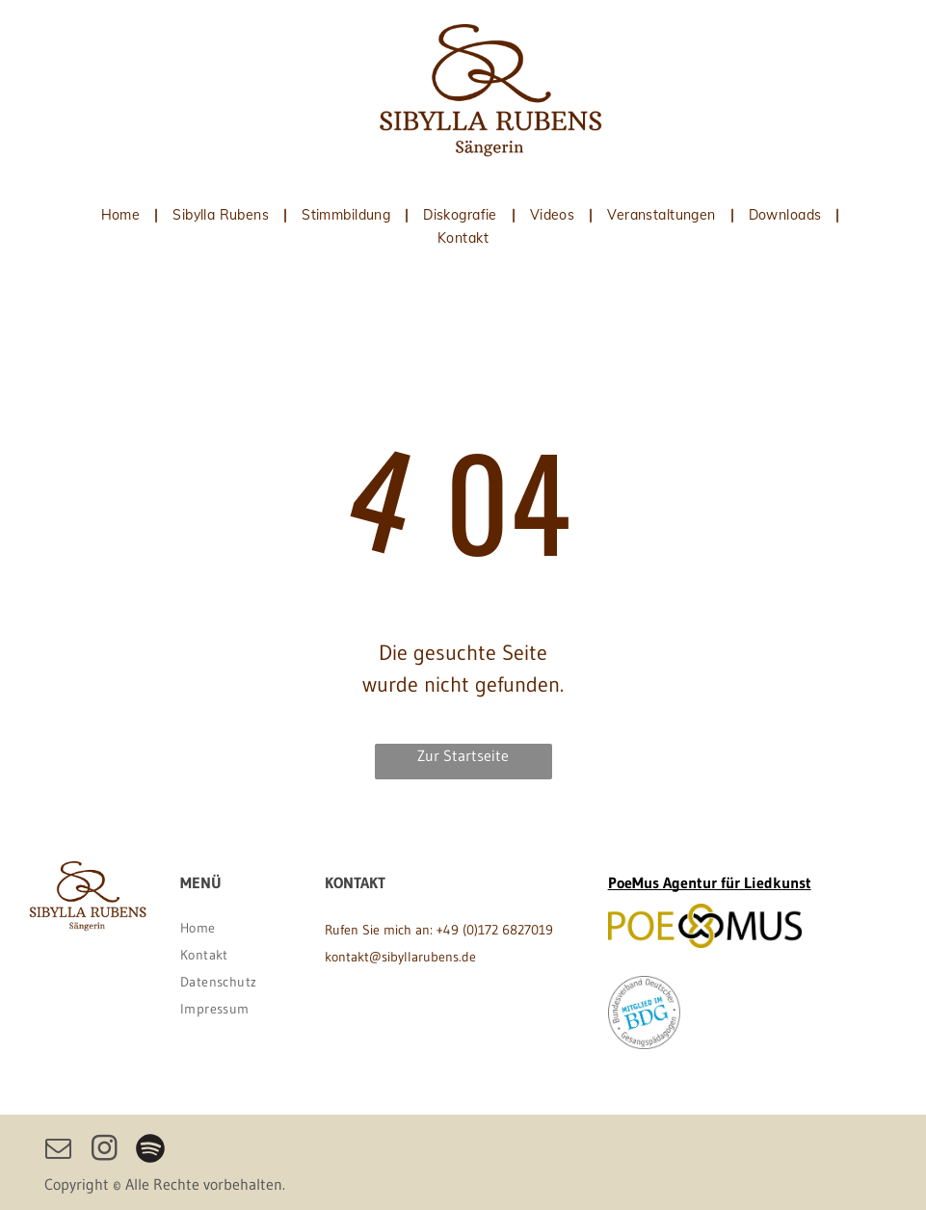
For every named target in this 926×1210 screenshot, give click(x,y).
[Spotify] (150, 1150)
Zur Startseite (463, 755)
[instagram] (104, 1150)
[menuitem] (123, 214)
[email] (58, 1150)
